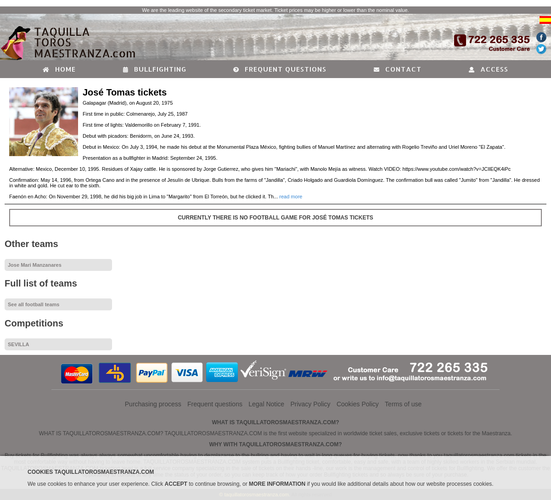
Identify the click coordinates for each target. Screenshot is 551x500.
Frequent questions (279, 69)
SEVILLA (18, 344)
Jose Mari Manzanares (35, 265)
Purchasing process (153, 404)
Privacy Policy (310, 404)
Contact (398, 69)
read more (290, 196)
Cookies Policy (358, 404)
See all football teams (33, 304)
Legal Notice (266, 404)
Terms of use (403, 404)
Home (59, 69)
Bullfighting (154, 69)
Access (488, 69)
